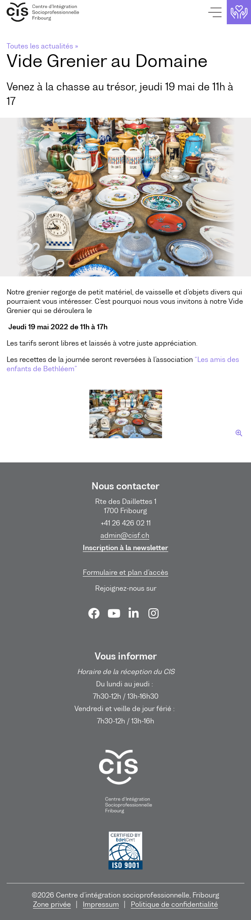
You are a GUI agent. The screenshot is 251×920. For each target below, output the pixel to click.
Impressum (101, 904)
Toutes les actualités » (42, 46)
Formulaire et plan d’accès (125, 572)
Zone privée (52, 904)
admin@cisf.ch (124, 535)
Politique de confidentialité (174, 904)
